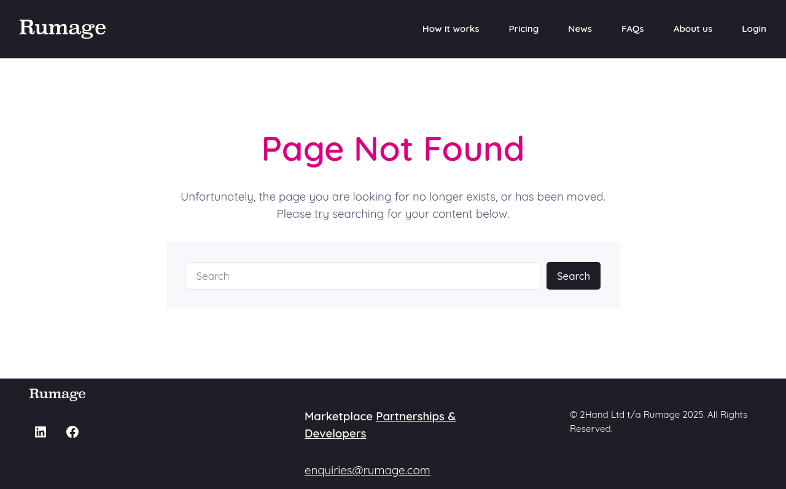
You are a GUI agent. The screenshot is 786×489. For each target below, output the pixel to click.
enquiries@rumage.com (367, 470)
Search (573, 275)
